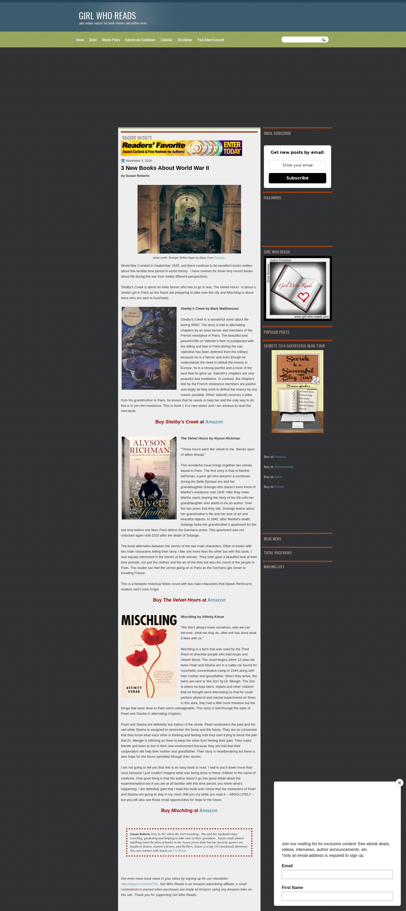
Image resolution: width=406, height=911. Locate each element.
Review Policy (111, 39)
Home (80, 39)
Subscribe (297, 178)
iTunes (279, 487)
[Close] (399, 783)
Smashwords (283, 467)
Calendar (167, 39)
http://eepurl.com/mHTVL (139, 884)
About (93, 39)
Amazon (280, 457)
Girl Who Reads (107, 15)
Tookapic (219, 257)
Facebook (179, 850)
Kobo (278, 477)
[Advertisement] (203, 88)
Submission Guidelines (140, 39)
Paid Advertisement (211, 39)
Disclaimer (185, 39)
